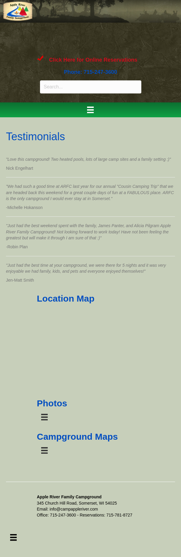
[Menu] (90, 109)
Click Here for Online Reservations (93, 60)
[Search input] (90, 86)
